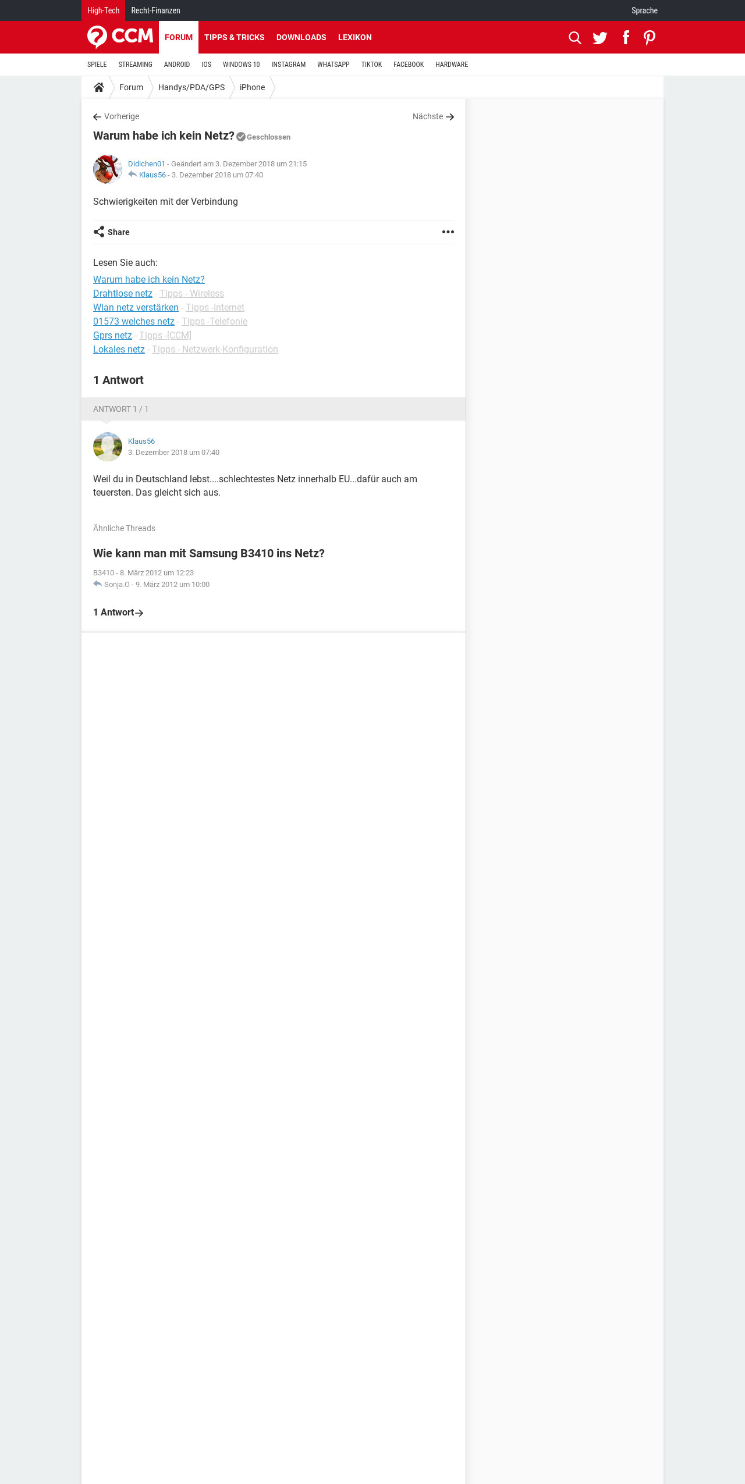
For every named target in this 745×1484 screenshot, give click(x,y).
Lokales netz (119, 349)
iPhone (252, 87)
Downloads (301, 37)
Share (119, 232)
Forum (179, 37)
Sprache (645, 10)
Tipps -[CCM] (165, 335)
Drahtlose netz (122, 293)
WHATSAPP (333, 65)
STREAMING (135, 65)
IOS (206, 65)
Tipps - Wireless (191, 293)
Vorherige (121, 116)
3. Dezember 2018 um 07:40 (217, 174)
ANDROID (177, 65)
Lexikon (355, 37)
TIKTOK (371, 65)
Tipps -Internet (215, 307)
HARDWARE (451, 65)
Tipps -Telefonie (214, 321)
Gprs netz (112, 335)
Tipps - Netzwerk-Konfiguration (215, 349)
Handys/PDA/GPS (191, 87)
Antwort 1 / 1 (121, 409)
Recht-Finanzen (155, 10)
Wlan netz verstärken (136, 307)
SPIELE (97, 65)
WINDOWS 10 (241, 65)
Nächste (428, 116)
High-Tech (103, 10)
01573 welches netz (134, 321)
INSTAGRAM (289, 65)
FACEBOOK (408, 65)
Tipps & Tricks (234, 37)
